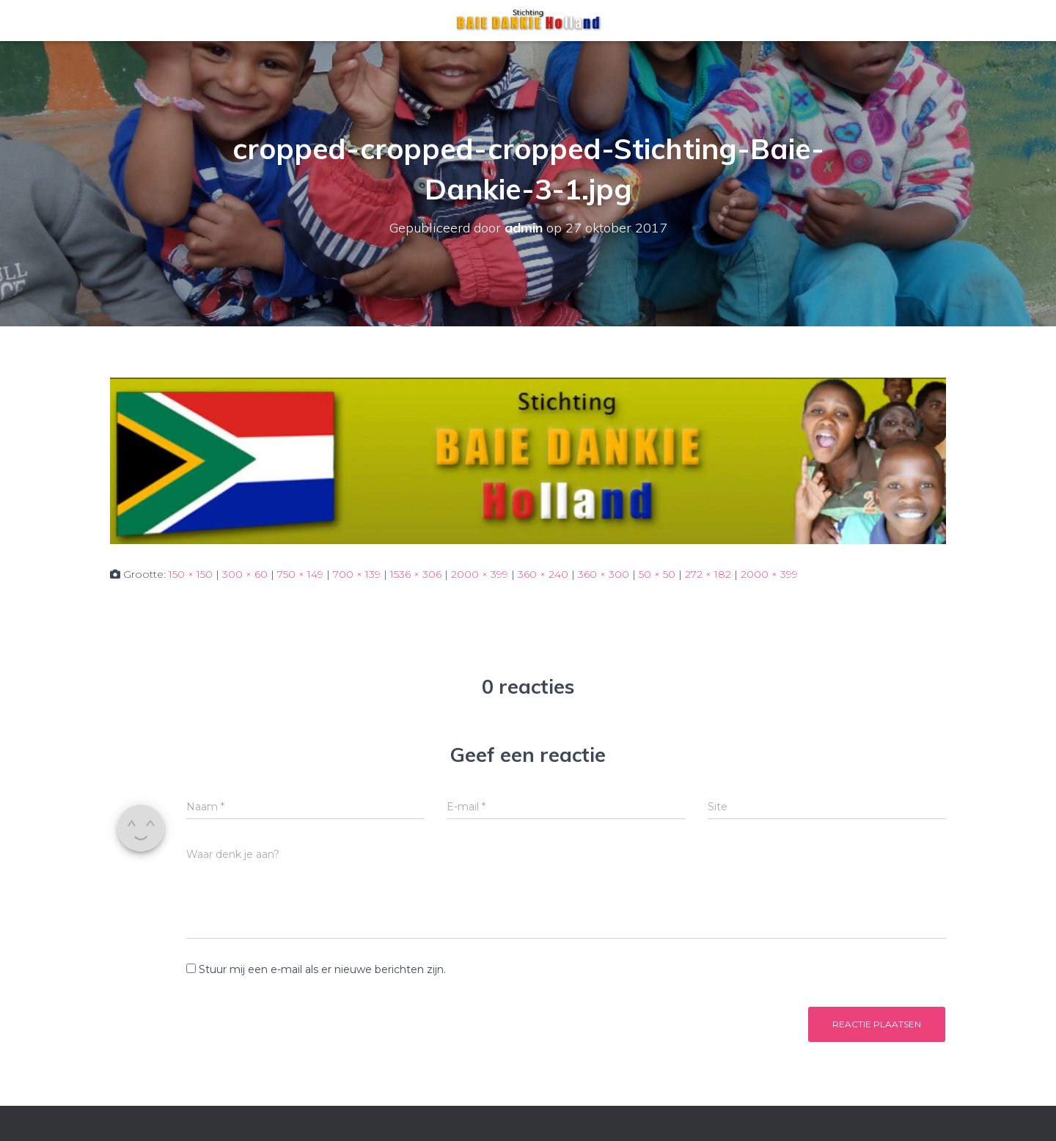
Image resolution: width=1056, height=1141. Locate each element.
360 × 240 (543, 574)
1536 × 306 (415, 574)
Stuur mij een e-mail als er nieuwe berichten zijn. (322, 969)
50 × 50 (657, 574)
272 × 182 (708, 574)
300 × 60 (245, 574)
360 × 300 (603, 574)
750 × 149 (300, 574)
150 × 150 (191, 574)
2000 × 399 (479, 574)
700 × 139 (357, 574)
